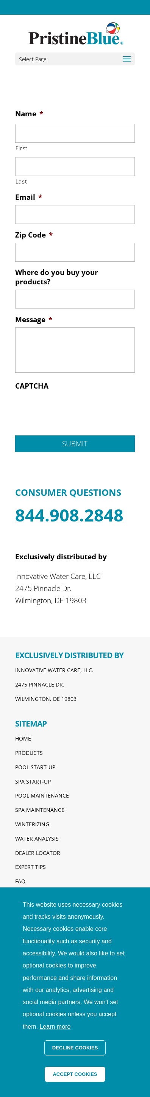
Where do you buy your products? (56, 277)
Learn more (54, 1026)
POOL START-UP (35, 767)
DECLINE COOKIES (75, 1048)
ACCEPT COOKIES (75, 1074)
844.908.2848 (69, 514)
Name (29, 114)
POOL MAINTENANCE (42, 795)
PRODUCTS (29, 752)
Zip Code (34, 235)
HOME (23, 738)
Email (28, 197)
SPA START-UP (33, 781)
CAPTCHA (31, 386)
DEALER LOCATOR (37, 852)
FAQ (20, 881)
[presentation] (72, 408)
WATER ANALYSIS (37, 838)
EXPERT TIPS (30, 866)
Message (33, 319)
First (22, 148)
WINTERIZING (32, 824)
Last (21, 181)
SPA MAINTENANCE (39, 809)
